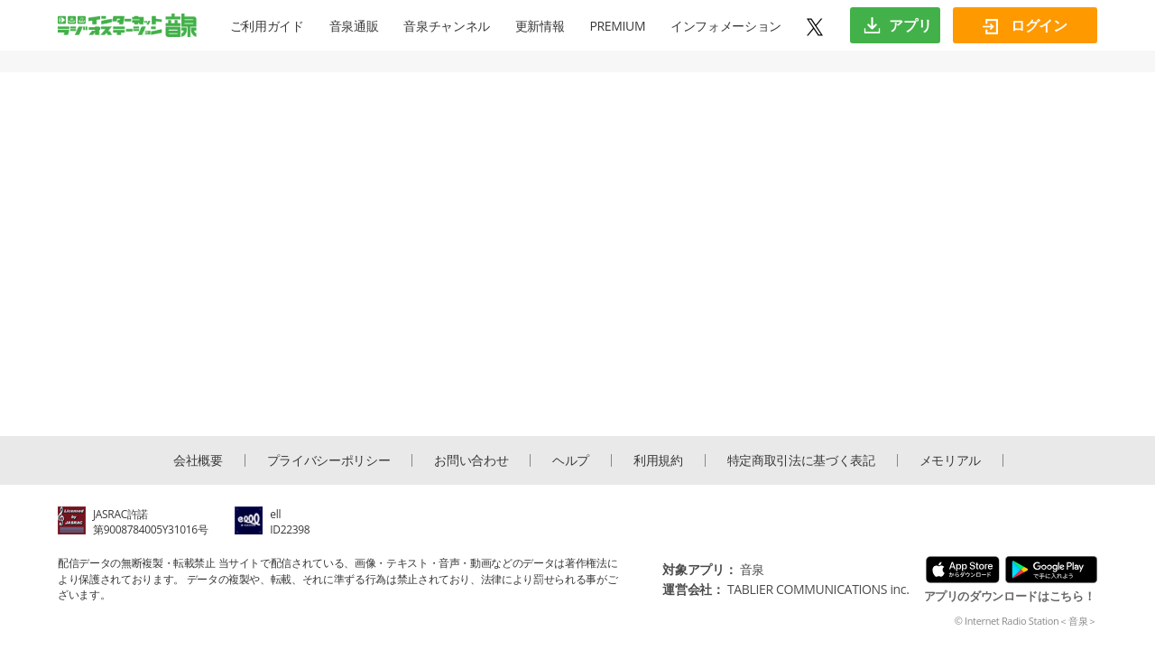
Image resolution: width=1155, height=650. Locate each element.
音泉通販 (354, 25)
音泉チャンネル (446, 25)
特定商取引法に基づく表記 (801, 460)
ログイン (1025, 25)
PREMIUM (617, 25)
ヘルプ (570, 460)
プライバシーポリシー (329, 460)
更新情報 (540, 25)
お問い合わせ (471, 460)
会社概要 (198, 460)
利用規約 (658, 460)
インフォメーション (725, 25)
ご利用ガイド (267, 25)
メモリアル (950, 460)
